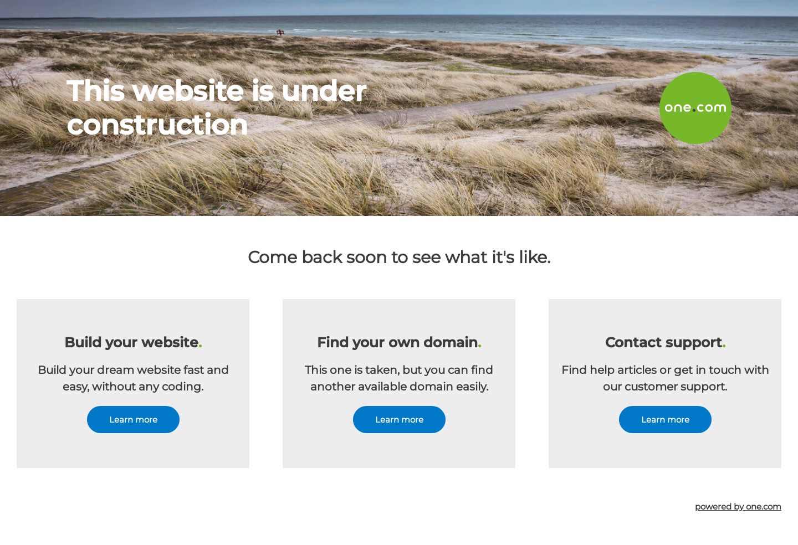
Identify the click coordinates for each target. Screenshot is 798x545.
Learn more (133, 419)
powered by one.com (738, 506)
